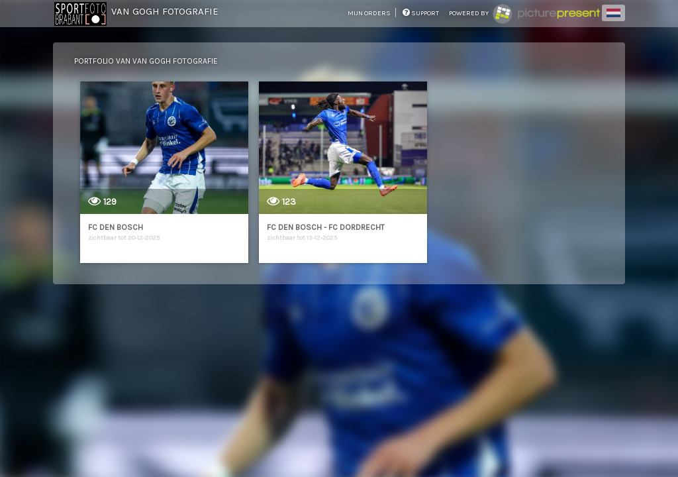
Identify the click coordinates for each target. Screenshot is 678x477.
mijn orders (370, 13)
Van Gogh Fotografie (164, 11)
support (421, 13)
